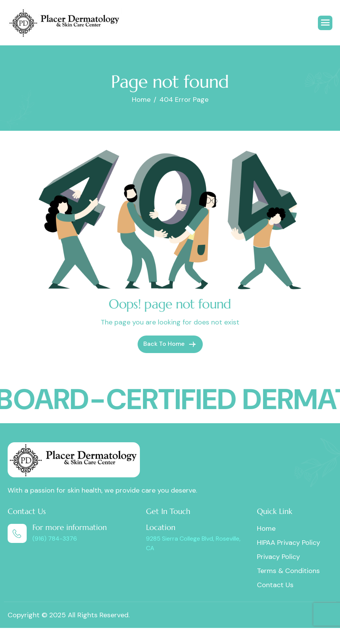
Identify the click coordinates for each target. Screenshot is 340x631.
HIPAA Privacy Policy (288, 542)
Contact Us (275, 584)
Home (266, 528)
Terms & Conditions (288, 570)
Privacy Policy (278, 556)
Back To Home (170, 344)
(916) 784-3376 (54, 539)
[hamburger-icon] (325, 23)
